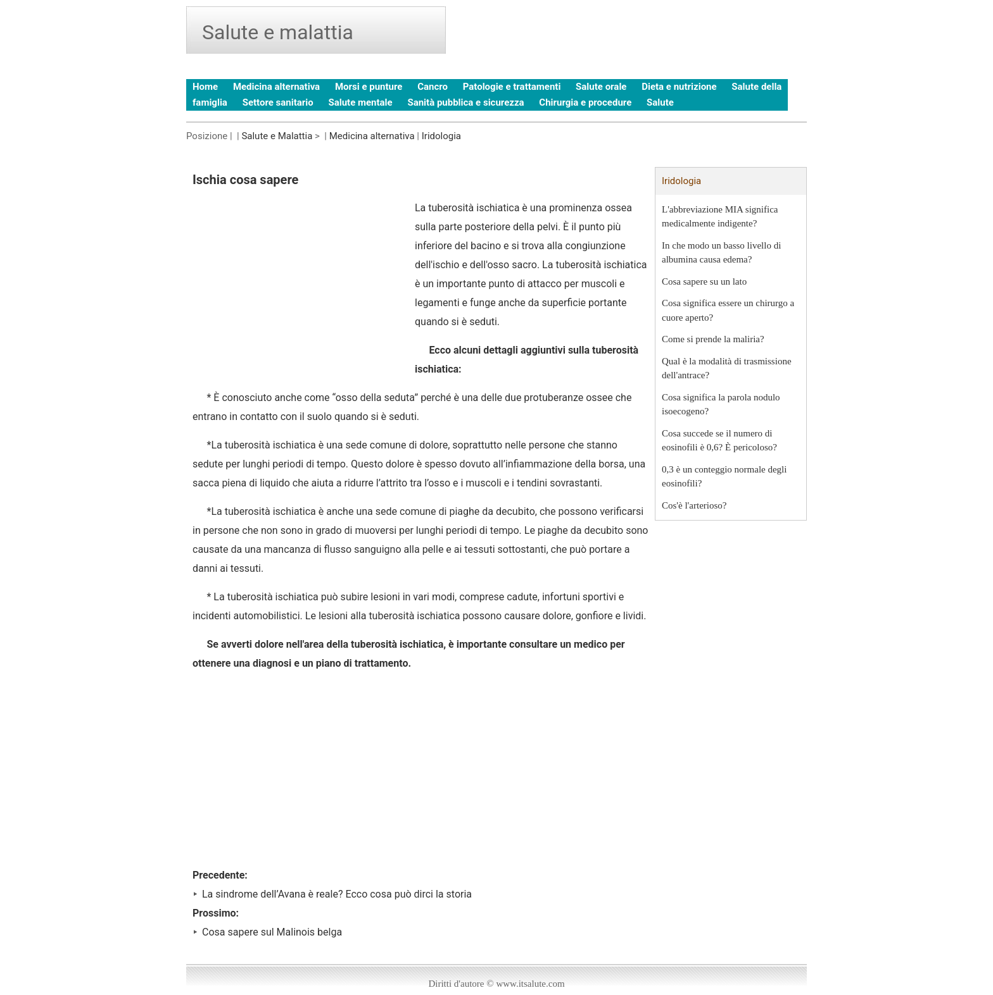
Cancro (432, 86)
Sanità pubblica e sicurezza (465, 102)
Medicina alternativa (276, 86)
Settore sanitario (278, 102)
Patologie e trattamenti (512, 86)
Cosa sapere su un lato (704, 281)
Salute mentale (360, 102)
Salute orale (601, 86)
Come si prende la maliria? (713, 339)
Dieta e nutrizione (679, 86)
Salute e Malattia (276, 136)
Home (205, 86)
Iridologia (441, 136)
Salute (660, 102)
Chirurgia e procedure (585, 102)
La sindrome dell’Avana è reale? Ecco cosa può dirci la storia (337, 894)
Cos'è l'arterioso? (694, 505)
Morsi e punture (369, 86)
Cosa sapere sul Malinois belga (272, 932)
